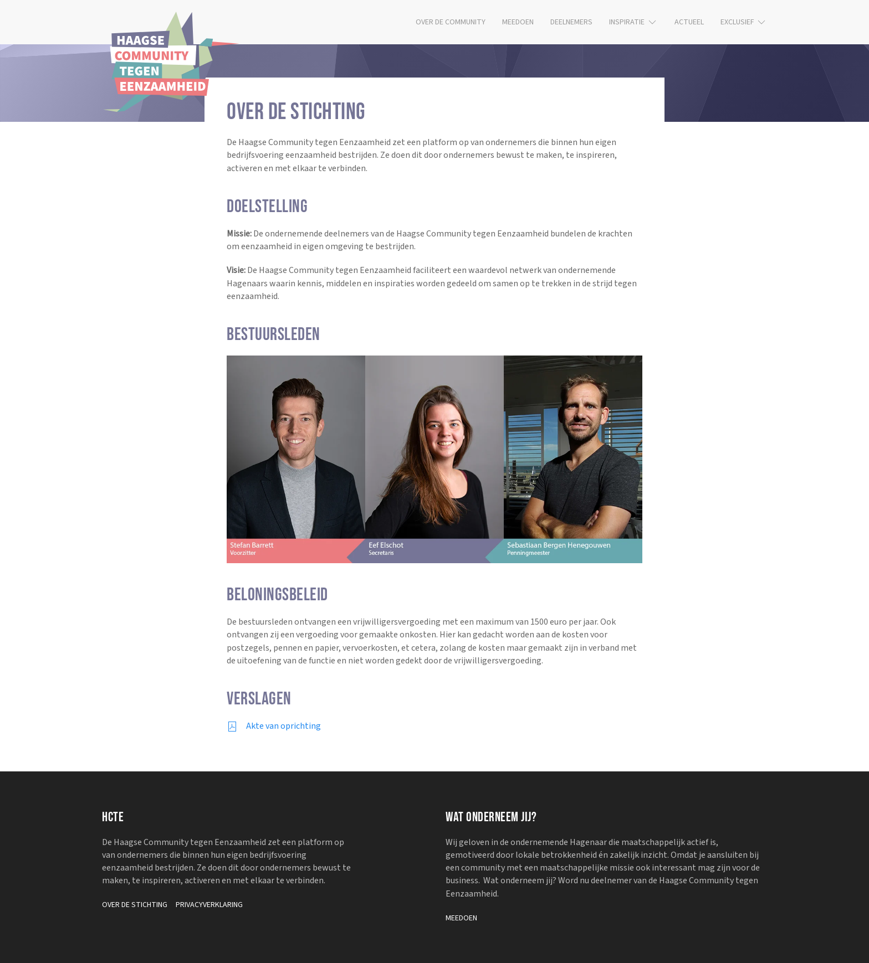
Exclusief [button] (744, 22)
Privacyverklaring (209, 904)
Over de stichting (134, 904)
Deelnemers (571, 22)
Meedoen (518, 22)
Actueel (689, 22)
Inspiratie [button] (633, 22)
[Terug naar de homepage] (171, 61)
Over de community (450, 22)
